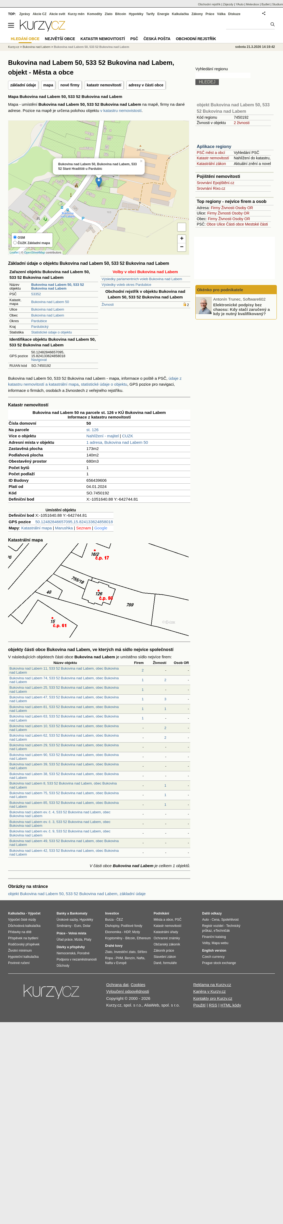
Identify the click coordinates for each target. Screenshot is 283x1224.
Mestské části (256, 224)
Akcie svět (57, 14)
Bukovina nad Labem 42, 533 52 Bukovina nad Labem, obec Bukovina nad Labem (64, 852)
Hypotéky (136, 14)
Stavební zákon (165, 957)
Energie (163, 14)
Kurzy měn (76, 14)
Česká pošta (156, 39)
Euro (77, 926)
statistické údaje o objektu (104, 384)
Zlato (109, 14)
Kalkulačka (180, 14)
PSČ (134, 39)
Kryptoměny (113, 938)
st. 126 (93, 429)
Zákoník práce (164, 950)
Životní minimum (20, 950)
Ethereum (144, 938)
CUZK (127, 436)
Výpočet (34, 913)
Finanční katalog (214, 937)
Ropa (109, 958)
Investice (112, 913)
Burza (109, 919)
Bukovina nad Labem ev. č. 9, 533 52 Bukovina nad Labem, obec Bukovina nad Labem (60, 833)
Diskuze (234, 14)
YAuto (240, 4)
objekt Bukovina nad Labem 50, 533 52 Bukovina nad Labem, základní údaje (77, 893)
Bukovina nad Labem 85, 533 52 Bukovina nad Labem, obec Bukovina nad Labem (64, 804)
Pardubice (39, 321)
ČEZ (119, 919)
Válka (221, 14)
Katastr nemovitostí (213, 158)
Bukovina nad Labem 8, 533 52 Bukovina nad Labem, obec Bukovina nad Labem (63, 785)
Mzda (78, 939)
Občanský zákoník (167, 944)
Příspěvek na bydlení (23, 938)
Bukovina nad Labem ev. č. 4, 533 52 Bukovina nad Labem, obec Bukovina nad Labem (60, 814)
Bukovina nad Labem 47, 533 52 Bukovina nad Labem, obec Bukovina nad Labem (64, 699)
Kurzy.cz (13, 46)
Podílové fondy (131, 926)
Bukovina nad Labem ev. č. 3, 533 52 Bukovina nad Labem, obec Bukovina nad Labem (60, 824)
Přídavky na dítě (20, 932)
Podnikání (161, 913)
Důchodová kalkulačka (24, 926)
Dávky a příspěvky (71, 947)
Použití (199, 1005)
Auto (205, 919)
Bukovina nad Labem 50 (50, 302)
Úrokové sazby (67, 919)
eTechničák (222, 931)
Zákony (197, 14)
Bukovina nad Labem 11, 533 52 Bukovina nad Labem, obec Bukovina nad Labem (64, 670)
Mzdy (136, 932)
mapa (48, 85)
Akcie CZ (39, 14)
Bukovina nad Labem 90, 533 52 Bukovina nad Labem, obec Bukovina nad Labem (64, 757)
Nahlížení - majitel (103, 436)
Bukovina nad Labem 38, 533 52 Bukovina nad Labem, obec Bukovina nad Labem (64, 776)
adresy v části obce (146, 85)
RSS (213, 1005)
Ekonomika (113, 932)
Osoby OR (244, 208)
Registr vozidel (212, 926)
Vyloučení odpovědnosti (127, 991)
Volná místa (77, 933)
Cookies (138, 984)
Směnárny (64, 926)
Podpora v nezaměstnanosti (77, 959)
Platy (87, 939)
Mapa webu (220, 943)
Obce (211, 224)
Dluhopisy (112, 926)
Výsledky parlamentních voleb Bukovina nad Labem (142, 279)
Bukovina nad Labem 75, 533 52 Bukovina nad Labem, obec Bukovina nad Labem (64, 795)
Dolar (87, 926)
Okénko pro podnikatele (220, 289)
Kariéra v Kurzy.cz (209, 991)
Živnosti (108, 305)
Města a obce (163, 919)
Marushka (64, 528)
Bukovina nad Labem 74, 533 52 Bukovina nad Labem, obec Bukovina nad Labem (64, 680)
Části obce (235, 224)
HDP (127, 932)
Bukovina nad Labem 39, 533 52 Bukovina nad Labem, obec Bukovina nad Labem (64, 766)
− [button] (182, 247)
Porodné (83, 953)
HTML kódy (230, 1005)
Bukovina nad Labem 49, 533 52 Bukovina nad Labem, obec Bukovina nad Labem (64, 843)
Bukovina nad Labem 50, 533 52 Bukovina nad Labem (91, 46)
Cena (215, 919)
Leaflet (14, 252)
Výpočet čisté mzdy (22, 919)
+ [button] (182, 239)
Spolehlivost (230, 919)
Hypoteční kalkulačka (23, 957)
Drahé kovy (114, 946)
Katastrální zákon (211, 163)
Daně (157, 963)
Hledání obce (25, 39)
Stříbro (142, 952)
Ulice (221, 224)
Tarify (150, 14)
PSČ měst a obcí (211, 152)
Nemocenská (66, 953)
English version (214, 950)
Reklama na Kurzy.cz (212, 984)
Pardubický (40, 327)
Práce (210, 14)
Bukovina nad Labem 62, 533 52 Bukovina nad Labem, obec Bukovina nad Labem (64, 737)
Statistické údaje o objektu (51, 332)
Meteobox (252, 4)
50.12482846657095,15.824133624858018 (74, 521)
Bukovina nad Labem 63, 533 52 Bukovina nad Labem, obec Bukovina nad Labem (64, 718)
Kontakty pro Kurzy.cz (212, 998)
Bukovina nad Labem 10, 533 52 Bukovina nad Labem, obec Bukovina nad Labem (64, 728)
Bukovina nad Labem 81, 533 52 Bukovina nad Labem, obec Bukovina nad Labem (64, 709)
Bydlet (265, 4)
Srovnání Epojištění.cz (215, 183)
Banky (61, 913)
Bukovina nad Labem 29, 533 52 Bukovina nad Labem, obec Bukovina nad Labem (64, 747)
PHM (119, 958)
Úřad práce (65, 939)
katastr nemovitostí (104, 85)
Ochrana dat (117, 984)
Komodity (94, 14)
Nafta (140, 958)
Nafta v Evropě (115, 963)
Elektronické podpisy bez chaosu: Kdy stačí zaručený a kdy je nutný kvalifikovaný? (241, 309)
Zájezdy (228, 4)
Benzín (130, 958)
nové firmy (70, 85)
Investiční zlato (124, 952)
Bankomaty (78, 913)
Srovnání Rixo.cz (211, 188)
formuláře (170, 963)
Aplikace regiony (214, 146)
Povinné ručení (19, 963)
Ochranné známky (167, 938)
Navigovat (39, 360)
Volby (206, 943)
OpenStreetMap (34, 252)
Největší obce (60, 39)
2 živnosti (241, 123)
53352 (36, 294)
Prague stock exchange (219, 963)
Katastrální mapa (36, 528)
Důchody (63, 966)
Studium (277, 4)
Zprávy (24, 14)
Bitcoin (120, 14)
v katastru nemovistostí (121, 110)
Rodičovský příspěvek (24, 944)
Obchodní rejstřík (209, 4)
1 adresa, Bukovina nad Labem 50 (117, 442)
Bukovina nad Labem (47, 309)
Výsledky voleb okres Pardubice (126, 285)
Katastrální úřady (166, 932)
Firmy (215, 208)
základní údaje (23, 85)
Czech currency (213, 957)
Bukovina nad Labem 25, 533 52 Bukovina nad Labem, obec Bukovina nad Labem (64, 689)
